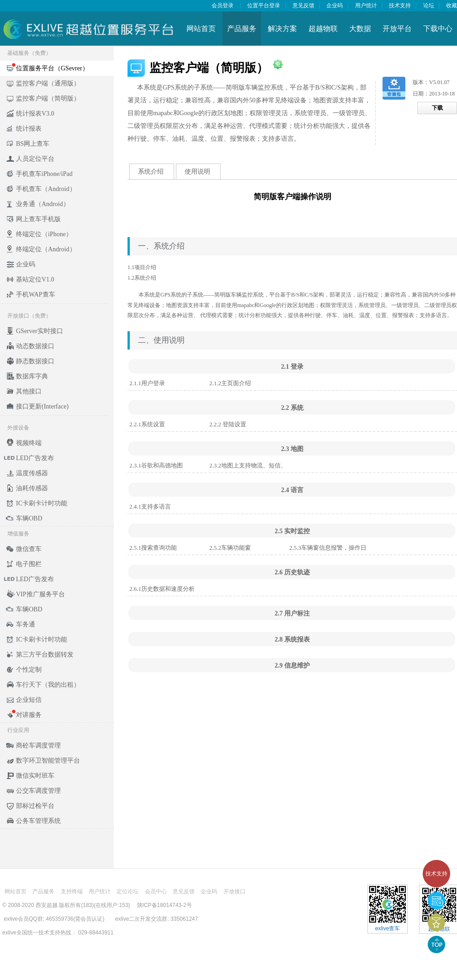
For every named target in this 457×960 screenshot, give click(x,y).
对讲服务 (29, 714)
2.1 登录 (292, 366)
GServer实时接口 (39, 331)
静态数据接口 (35, 361)
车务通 (25, 624)
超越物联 (323, 28)
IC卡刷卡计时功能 (41, 503)
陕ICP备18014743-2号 (164, 905)
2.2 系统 (292, 407)
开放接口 (234, 891)
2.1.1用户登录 (147, 383)
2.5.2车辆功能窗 (230, 547)
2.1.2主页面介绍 (230, 383)
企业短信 (29, 699)
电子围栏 (29, 564)
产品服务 (241, 28)
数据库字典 (32, 376)
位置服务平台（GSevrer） (52, 68)
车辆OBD (29, 518)
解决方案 (282, 28)
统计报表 (29, 128)
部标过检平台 (35, 805)
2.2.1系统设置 (147, 424)
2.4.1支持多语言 (150, 506)
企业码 (334, 5)
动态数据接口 (35, 346)
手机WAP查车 (35, 294)
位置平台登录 (263, 5)
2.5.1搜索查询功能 (153, 547)
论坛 (428, 5)
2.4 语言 (292, 490)
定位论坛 (127, 891)
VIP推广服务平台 (40, 594)
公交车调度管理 (38, 790)
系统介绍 (151, 171)
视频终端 (29, 443)
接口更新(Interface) (42, 406)
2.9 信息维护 (292, 665)
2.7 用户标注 (292, 613)
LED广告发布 (35, 458)
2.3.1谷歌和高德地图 (156, 465)
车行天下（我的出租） (48, 684)
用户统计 (366, 5)
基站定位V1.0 (35, 279)
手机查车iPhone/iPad (44, 173)
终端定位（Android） (46, 249)
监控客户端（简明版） (48, 98)
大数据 (360, 28)
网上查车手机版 (38, 219)
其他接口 (29, 391)
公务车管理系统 (38, 820)
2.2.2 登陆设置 (227, 424)
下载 (437, 108)
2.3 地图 (292, 449)
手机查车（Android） (46, 189)
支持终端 (72, 891)
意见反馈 (303, 5)
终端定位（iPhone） (44, 234)
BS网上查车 (32, 143)
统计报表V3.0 (35, 113)
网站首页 (201, 28)
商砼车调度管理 (38, 745)
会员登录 (223, 5)
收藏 (451, 5)
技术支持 (436, 873)
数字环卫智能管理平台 (48, 760)
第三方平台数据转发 (45, 654)
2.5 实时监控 (292, 531)
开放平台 (397, 28)
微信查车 (29, 549)
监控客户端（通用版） (48, 83)
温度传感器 (32, 473)
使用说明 (197, 171)
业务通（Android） (42, 204)
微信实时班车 (35, 775)
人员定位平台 (35, 158)
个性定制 (29, 669)
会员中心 (156, 891)
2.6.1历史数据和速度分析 (162, 588)
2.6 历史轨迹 (292, 572)
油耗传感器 (32, 488)
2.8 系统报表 (292, 639)
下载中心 (437, 28)
